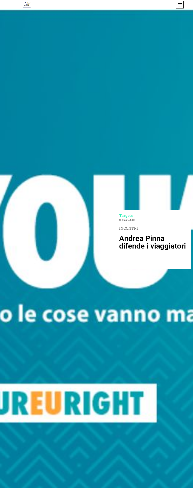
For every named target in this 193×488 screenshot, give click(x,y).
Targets (126, 215)
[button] (180, 4)
